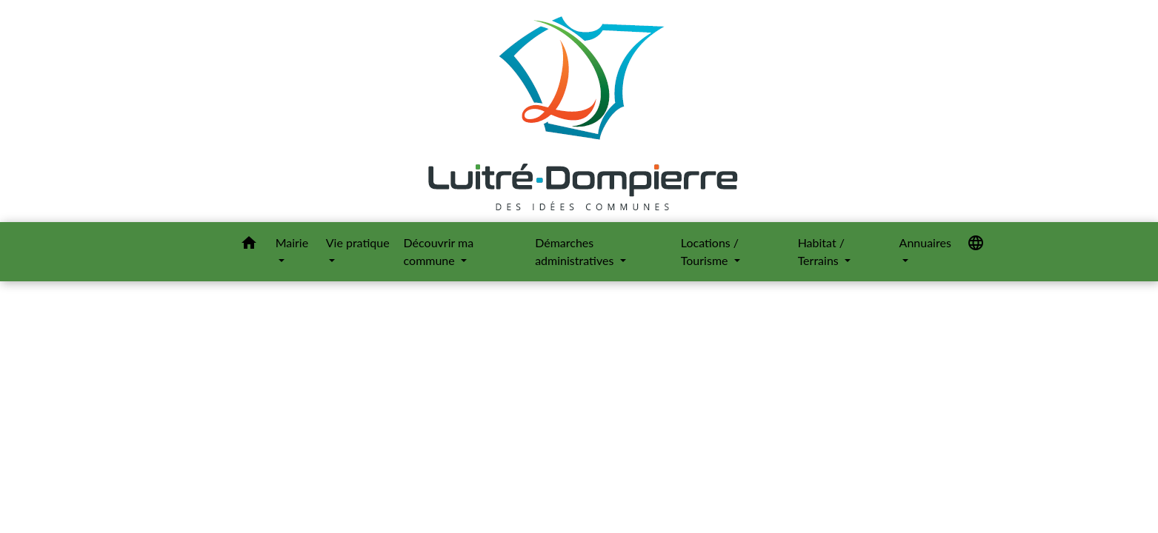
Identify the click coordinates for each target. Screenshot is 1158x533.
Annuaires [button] (925, 242)
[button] (249, 245)
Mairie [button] (292, 242)
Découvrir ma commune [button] (439, 251)
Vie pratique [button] (358, 242)
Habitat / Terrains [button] (821, 251)
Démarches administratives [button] (575, 251)
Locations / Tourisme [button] (710, 251)
